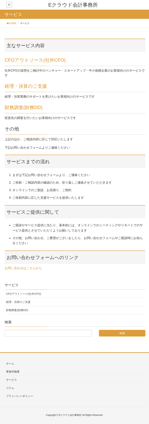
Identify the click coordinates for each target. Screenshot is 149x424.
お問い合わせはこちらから (23, 268)
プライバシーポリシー (19, 396)
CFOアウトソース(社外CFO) (35, 60)
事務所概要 (13, 371)
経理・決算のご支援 (26, 86)
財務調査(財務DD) (23, 107)
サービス (11, 379)
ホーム (10, 363)
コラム (10, 387)
